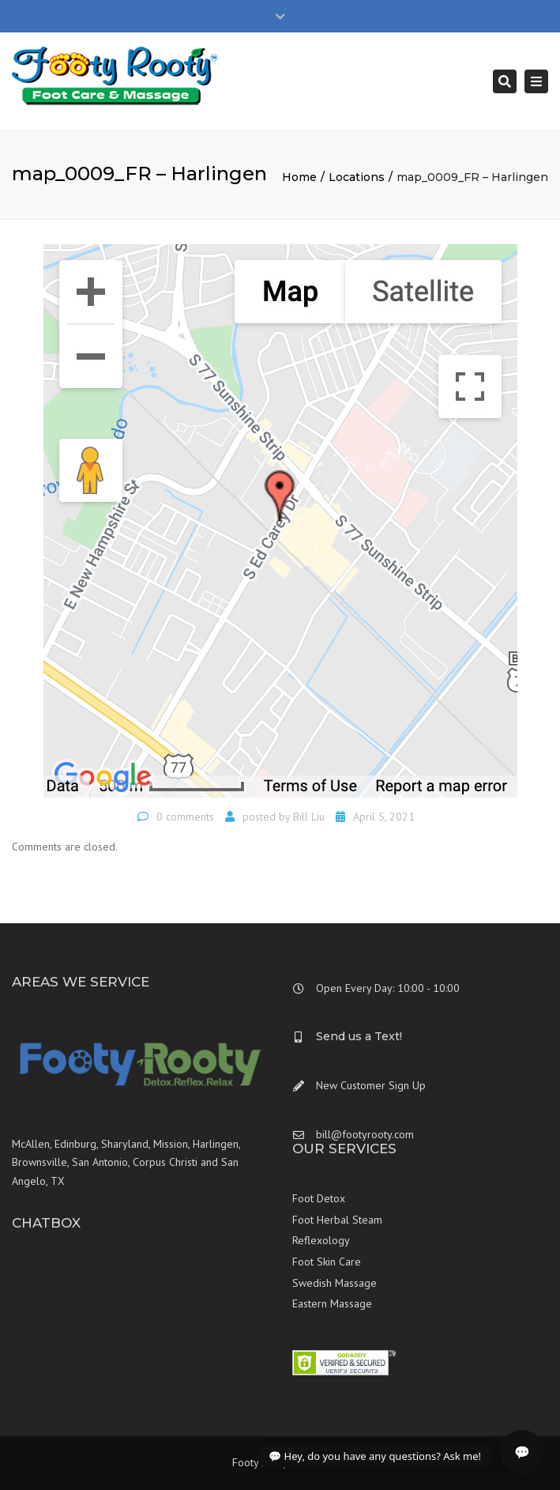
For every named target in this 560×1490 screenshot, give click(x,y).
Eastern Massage (332, 1303)
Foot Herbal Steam (337, 1220)
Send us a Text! (359, 1036)
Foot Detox (318, 1198)
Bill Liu (309, 816)
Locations (357, 177)
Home (299, 177)
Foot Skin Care (326, 1261)
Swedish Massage (334, 1283)
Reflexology (321, 1240)
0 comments (185, 816)
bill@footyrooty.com (365, 1134)
